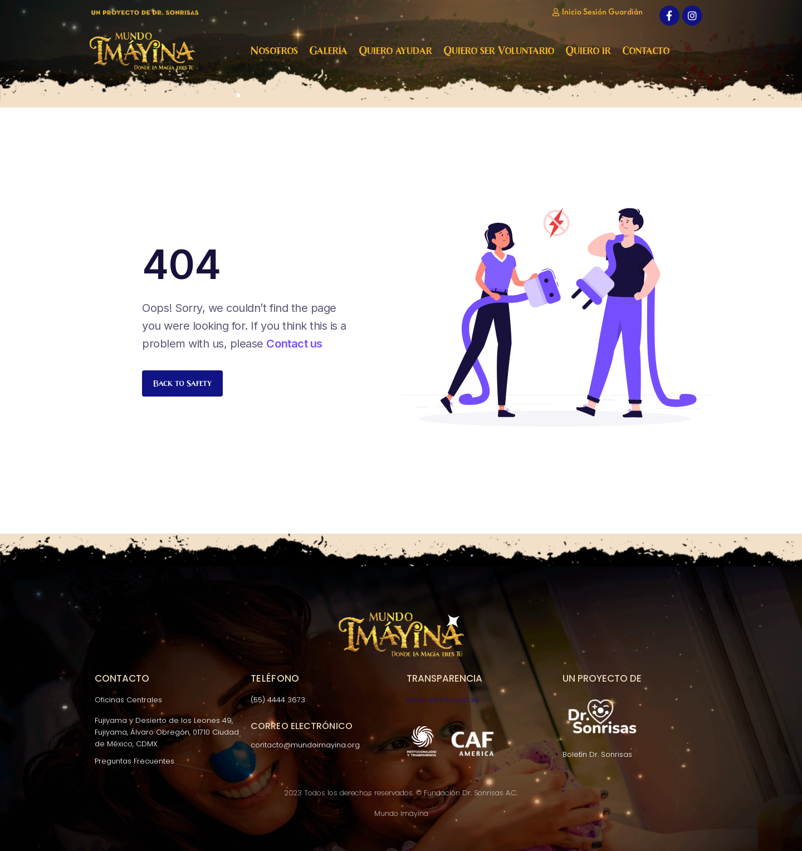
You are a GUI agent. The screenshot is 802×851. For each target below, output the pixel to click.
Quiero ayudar (395, 51)
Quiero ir (588, 51)
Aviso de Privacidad (442, 700)
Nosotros (274, 51)
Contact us (294, 343)
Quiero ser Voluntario (498, 51)
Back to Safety (182, 383)
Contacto (645, 51)
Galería (328, 51)
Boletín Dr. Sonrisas (597, 754)
